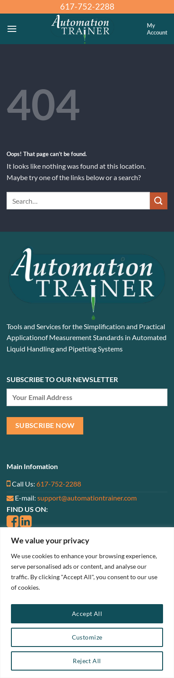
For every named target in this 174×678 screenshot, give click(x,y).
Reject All (87, 660)
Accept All (87, 613)
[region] (87, 602)
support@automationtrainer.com (87, 498)
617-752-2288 (58, 484)
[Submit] (158, 200)
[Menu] (12, 28)
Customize (87, 637)
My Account (157, 29)
